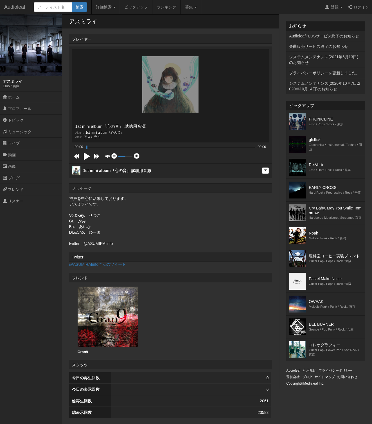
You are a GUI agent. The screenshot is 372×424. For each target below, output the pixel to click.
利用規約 (309, 370)
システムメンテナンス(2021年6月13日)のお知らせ (323, 60)
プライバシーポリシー (335, 370)
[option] (108, 320)
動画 (9, 155)
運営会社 (293, 377)
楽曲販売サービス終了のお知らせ (318, 46)
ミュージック (17, 132)
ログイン (358, 7)
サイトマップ (325, 377)
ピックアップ (136, 7)
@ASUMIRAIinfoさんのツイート (97, 264)
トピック (13, 120)
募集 (191, 7)
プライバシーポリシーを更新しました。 (324, 73)
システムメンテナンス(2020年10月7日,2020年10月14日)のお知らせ (324, 86)
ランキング (166, 7)
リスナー (13, 201)
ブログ (11, 178)
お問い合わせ (347, 377)
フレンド (13, 189)
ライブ (11, 143)
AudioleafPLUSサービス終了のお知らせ (324, 36)
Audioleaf (14, 7)
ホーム (11, 97)
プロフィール (17, 108)
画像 (9, 166)
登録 (333, 7)
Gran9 (108, 320)
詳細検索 (106, 7)
